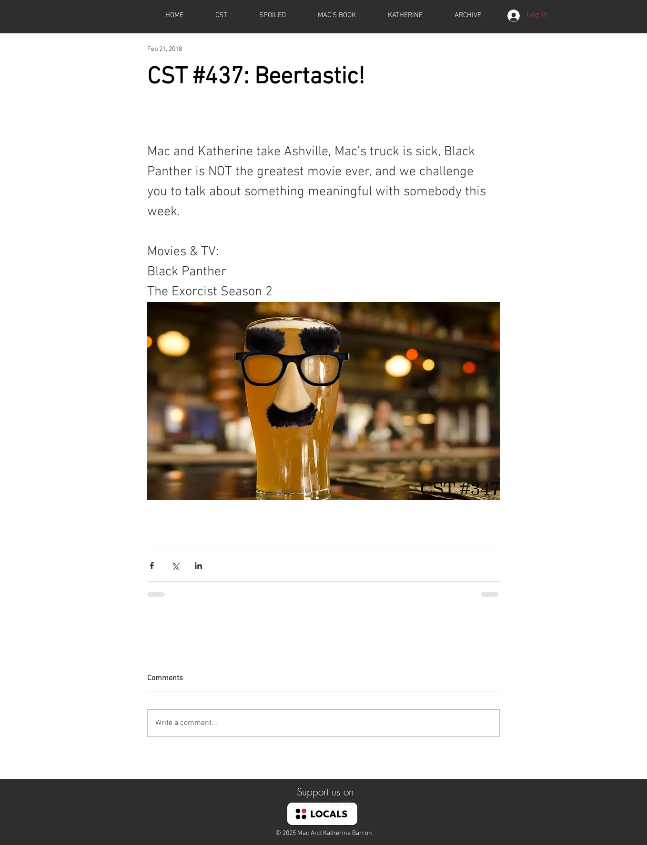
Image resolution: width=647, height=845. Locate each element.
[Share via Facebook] (151, 565)
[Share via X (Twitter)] (175, 565)
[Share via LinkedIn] (198, 565)
